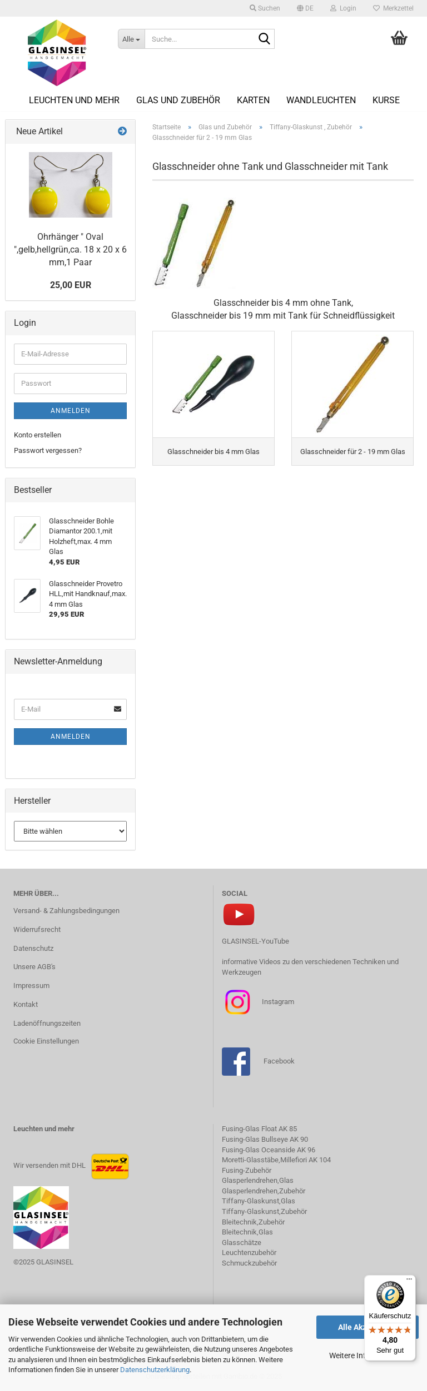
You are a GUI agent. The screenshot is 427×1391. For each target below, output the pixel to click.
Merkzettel (393, 8)
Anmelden (71, 411)
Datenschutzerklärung (155, 1369)
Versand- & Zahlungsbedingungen (66, 910)
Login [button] (343, 8)
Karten (253, 100)
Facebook (279, 1061)
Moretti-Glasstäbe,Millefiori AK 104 (276, 1160)
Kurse (386, 100)
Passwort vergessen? (48, 450)
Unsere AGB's (34, 966)
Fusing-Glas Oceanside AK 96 (268, 1150)
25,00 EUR (70, 285)
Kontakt (25, 1004)
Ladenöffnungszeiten (47, 1023)
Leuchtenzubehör (249, 1252)
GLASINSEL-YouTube (255, 941)
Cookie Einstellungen (46, 1041)
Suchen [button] (265, 8)
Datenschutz (33, 948)
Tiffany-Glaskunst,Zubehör (264, 1211)
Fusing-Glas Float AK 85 (259, 1129)
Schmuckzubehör (249, 1263)
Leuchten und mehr (74, 100)
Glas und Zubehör (178, 100)
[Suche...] (131, 39)
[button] (305, 8)
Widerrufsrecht (37, 929)
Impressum (31, 985)
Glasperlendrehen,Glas (258, 1180)
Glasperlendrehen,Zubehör (263, 1191)
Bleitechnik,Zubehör (253, 1222)
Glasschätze (241, 1242)
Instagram (277, 1001)
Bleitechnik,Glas (247, 1232)
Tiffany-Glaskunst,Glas (258, 1201)
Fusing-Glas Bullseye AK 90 (265, 1139)
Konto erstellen (37, 435)
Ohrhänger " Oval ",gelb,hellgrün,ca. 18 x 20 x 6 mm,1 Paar (70, 249)
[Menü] (409, 1281)
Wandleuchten (321, 100)
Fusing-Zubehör (246, 1170)
